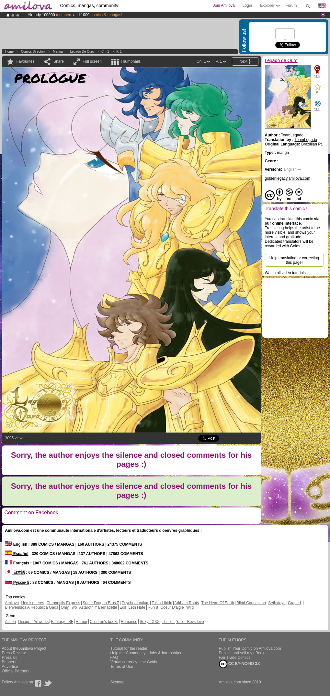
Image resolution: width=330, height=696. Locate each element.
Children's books (104, 621)
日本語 (15, 572)
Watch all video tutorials (285, 273)
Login (247, 5)
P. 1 (119, 51)
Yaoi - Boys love (190, 621)
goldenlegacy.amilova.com (288, 178)
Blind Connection (251, 603)
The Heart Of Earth (217, 603)
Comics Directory (33, 51)
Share (58, 61)
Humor (81, 621)
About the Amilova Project (24, 648)
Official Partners (15, 671)
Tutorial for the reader (129, 648)
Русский (17, 582)
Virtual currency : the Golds (133, 662)
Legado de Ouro (82, 51)
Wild (190, 607)
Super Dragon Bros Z (101, 603)
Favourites (26, 61)
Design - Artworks (33, 621)
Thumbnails (130, 61)
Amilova (12, 603)
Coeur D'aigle (172, 607)
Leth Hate (136, 607)
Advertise (10, 666)
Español (16, 553)
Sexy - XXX (149, 621)
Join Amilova (223, 5)
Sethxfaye (276, 603)
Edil (122, 607)
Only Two (69, 607)
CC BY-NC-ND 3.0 (240, 664)
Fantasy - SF (62, 621)
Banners (9, 662)
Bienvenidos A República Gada (32, 607)
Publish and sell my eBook (242, 653)
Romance (129, 621)
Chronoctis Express (63, 603)
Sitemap (117, 682)
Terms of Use (121, 666)
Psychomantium (135, 603)
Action (10, 621)
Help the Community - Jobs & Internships (145, 653)
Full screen (92, 61)
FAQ (114, 657)
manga (58, 51)
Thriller (168, 621)
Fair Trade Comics (235, 657)
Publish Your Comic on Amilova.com (250, 648)
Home (9, 51)
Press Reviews (15, 653)
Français (17, 563)
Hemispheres (32, 603)
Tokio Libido (162, 603)
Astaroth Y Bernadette (98, 607)
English (290, 169)
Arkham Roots (186, 603)
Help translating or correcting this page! (294, 260)
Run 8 (153, 607)
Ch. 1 (105, 51)
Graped (294, 603)
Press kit (9, 657)
